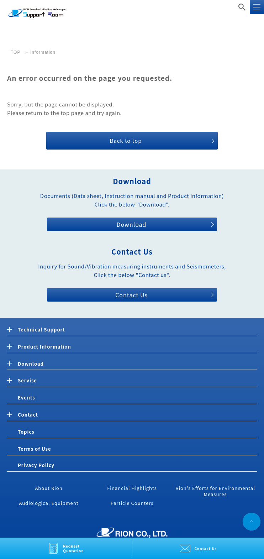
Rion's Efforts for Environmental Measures (215, 491)
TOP (15, 52)
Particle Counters (132, 503)
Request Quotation (73, 548)
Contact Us (206, 548)
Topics (26, 431)
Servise (27, 381)
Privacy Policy (36, 465)
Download (131, 224)
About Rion (48, 488)
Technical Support (41, 330)
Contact (28, 415)
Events (26, 397)
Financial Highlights (132, 488)
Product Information (44, 347)
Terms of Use (34, 448)
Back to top (126, 140)
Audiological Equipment (48, 503)
